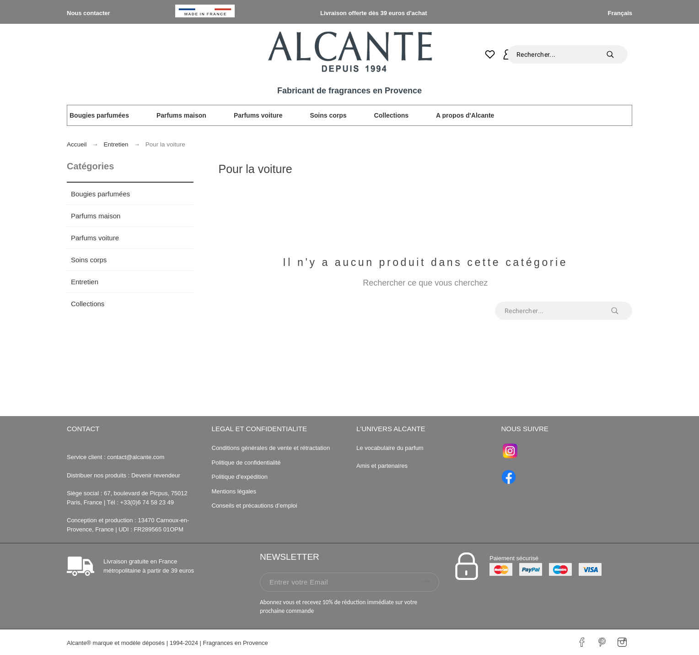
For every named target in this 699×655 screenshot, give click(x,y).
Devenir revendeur (155, 475)
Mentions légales (234, 491)
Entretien (84, 282)
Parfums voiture (95, 238)
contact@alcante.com (135, 457)
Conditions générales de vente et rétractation (271, 447)
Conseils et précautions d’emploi (254, 505)
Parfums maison (95, 216)
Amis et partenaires (382, 465)
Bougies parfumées (100, 194)
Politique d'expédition (240, 476)
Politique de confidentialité (246, 462)
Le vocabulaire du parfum (390, 447)
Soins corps (89, 260)
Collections (87, 304)
